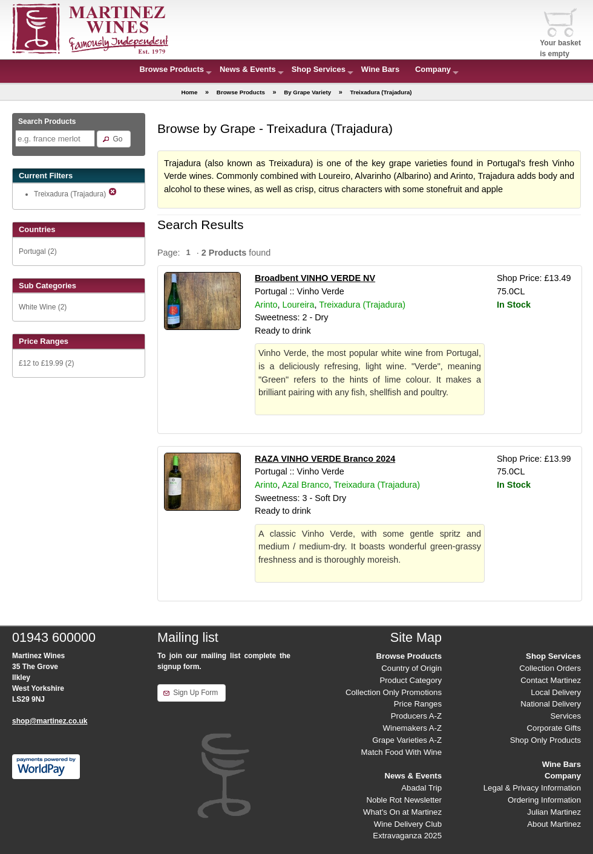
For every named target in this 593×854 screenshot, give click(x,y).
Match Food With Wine (401, 752)
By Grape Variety (307, 92)
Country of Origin (411, 668)
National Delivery (550, 703)
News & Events (248, 69)
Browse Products (171, 69)
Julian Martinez (554, 812)
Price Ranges (418, 703)
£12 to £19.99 (41, 363)
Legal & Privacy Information (532, 787)
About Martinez (554, 824)
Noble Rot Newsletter (404, 799)
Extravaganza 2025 (407, 835)
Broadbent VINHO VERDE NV (315, 278)
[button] (113, 139)
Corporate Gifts (554, 728)
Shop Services (319, 69)
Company (433, 69)
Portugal (32, 251)
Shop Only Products (545, 740)
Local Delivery (556, 692)
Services (565, 715)
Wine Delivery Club (408, 824)
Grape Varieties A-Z (407, 740)
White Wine (37, 307)
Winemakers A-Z (412, 728)
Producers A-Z (416, 715)
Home (189, 92)
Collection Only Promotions (394, 692)
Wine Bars (380, 69)
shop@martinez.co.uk (49, 721)
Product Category (410, 680)
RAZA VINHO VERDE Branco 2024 (325, 459)
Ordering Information (544, 799)
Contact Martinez (550, 680)
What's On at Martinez (402, 812)
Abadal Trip (421, 787)
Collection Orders (550, 668)
